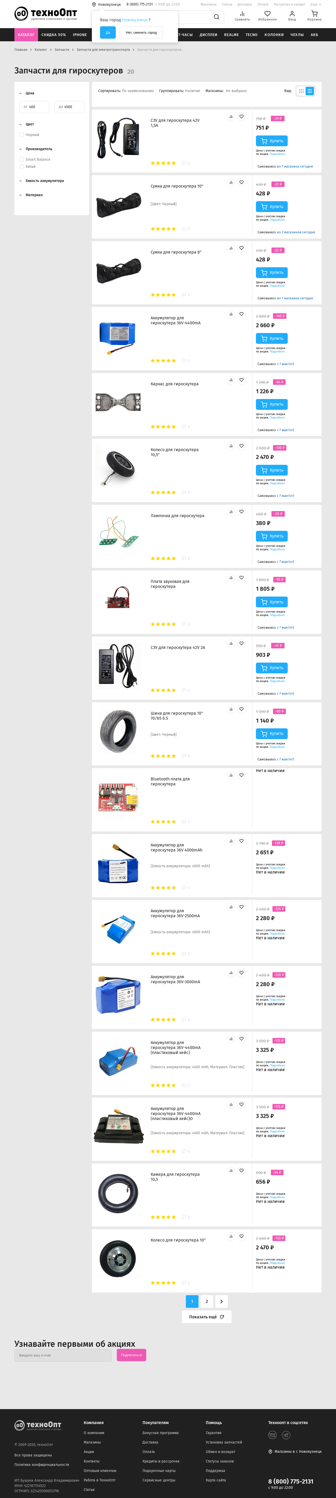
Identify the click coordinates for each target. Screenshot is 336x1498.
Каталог (26, 35)
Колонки (274, 35)
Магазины (209, 4)
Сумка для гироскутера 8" (176, 252)
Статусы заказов (220, 1461)
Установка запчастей (224, 1442)
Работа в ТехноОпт (100, 1480)
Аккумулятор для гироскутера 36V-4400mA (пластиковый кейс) (176, 1047)
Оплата (263, 4)
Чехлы (297, 35)
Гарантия (214, 1433)
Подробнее (277, 154)
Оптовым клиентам (100, 1471)
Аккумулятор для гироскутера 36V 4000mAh (176, 848)
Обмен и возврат (220, 1452)
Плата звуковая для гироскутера (170, 584)
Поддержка (215, 1471)
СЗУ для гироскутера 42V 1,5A (175, 123)
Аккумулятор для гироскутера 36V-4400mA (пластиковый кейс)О (176, 1113)
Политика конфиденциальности (41, 1464)
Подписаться (131, 1355)
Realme (231, 35)
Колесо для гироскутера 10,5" (175, 452)
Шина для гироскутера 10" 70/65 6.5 (177, 716)
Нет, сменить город (141, 32)
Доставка (245, 4)
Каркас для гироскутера (175, 383)
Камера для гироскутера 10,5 (175, 1177)
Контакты (91, 1461)
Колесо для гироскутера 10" (178, 1240)
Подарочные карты (159, 1471)
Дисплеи (209, 35)
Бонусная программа (161, 1433)
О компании (94, 1433)
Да (108, 32)
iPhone (80, 35)
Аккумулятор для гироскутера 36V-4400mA (176, 320)
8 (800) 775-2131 (290, 1481)
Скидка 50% (53, 35)
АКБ (314, 35)
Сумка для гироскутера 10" (177, 186)
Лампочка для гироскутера (177, 515)
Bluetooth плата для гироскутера (170, 781)
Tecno (252, 35)
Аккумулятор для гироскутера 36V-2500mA (175, 913)
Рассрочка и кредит (289, 4)
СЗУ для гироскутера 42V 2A (178, 647)
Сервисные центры (159, 1480)
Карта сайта (216, 1480)
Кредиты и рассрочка (161, 1461)
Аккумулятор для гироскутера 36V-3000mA (175, 979)
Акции (89, 1452)
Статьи (227, 4)
